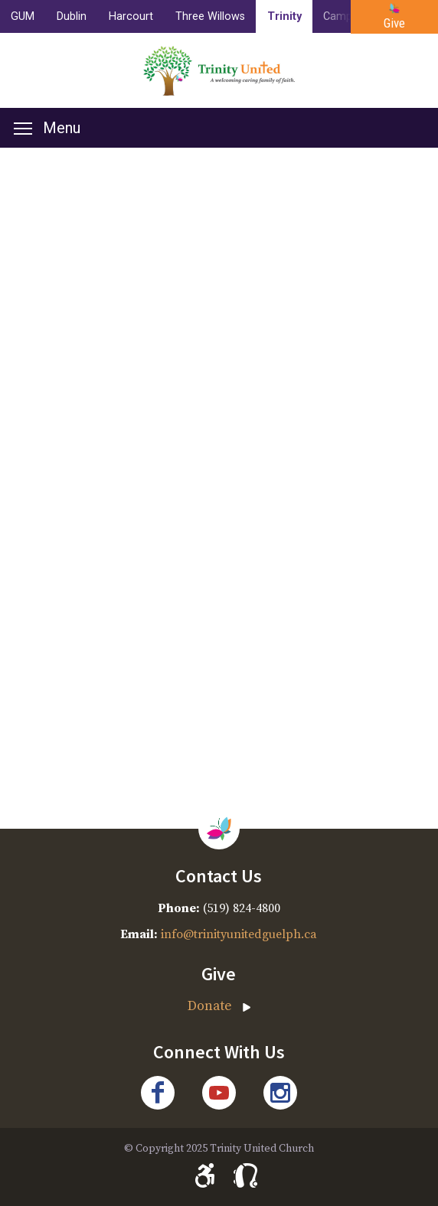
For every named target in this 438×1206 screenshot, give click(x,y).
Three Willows (210, 16)
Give (394, 23)
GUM (22, 16)
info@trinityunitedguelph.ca (239, 934)
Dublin (72, 16)
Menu (47, 128)
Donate (210, 1006)
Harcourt (131, 16)
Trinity (284, 16)
